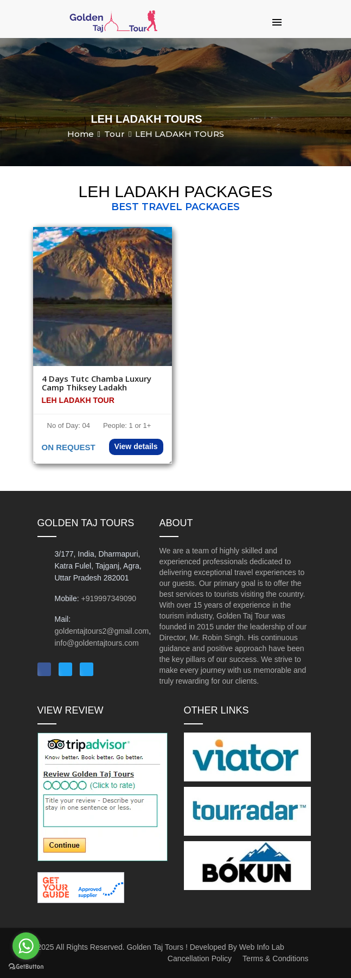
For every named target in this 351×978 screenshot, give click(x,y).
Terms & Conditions (275, 958)
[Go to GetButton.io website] (26, 966)
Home (80, 134)
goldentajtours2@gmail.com (102, 631)
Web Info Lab (261, 947)
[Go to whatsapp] (26, 946)
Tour (114, 134)
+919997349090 (109, 598)
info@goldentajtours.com (97, 643)
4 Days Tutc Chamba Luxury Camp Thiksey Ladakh (96, 383)
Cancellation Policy (200, 958)
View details (136, 446)
